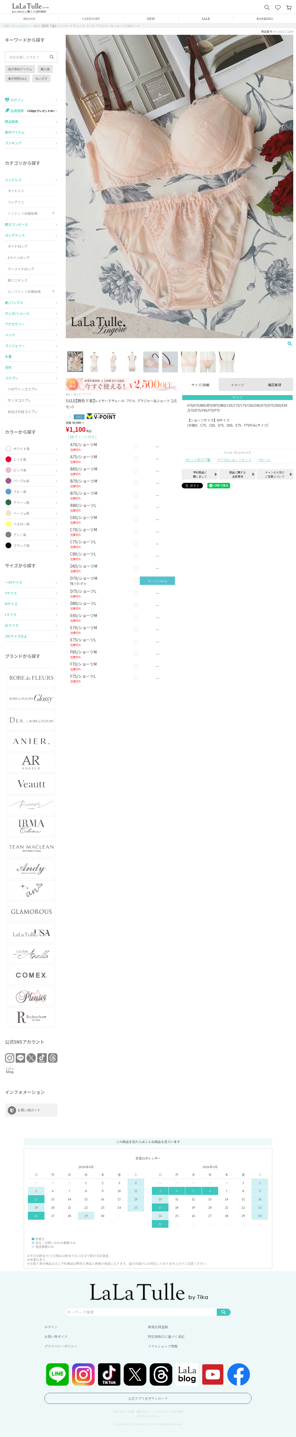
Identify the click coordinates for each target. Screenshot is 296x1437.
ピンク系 (20, 470)
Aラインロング (19, 257)
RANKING (265, 18)
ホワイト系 (21, 448)
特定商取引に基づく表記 (166, 1336)
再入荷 (45, 69)
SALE (206, 18)
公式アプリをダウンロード (148, 1398)
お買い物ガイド (56, 1336)
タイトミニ (16, 190)
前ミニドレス (18, 280)
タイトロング (18, 246)
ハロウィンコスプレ (23, 389)
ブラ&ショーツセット (236, 459)
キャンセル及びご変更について (274, 474)
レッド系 (20, 459)
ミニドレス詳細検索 (23, 213)
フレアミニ (16, 202)
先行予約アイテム (20, 69)
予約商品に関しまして (200, 474)
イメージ (237, 384)
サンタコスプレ (19, 400)
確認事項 (274, 384)
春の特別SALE (17, 78)
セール (266, 459)
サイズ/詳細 (200, 384)
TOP (6, 25)
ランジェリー (21, 25)
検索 (224, 1312)
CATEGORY (91, 18)
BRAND (29, 18)
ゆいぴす (41, 78)
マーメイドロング (21, 268)
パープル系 (21, 480)
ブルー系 (20, 491)
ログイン (50, 1326)
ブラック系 (21, 545)
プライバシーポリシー (60, 1346)
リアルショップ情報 (163, 1346)
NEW (151, 18)
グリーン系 (21, 502)
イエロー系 (21, 524)
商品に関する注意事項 (237, 474)
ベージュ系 (21, 513)
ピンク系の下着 (198, 459)
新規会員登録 (158, 1326)
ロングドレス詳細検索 (24, 291)
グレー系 (20, 534)
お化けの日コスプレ (23, 411)
